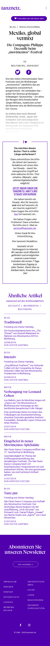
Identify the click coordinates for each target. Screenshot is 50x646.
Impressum (10, 582)
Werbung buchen (9, 609)
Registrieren (35, 600)
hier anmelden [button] (25, 564)
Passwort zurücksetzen (36, 606)
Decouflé (14, 306)
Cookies (8, 602)
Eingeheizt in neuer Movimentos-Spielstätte (21, 443)
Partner (8, 587)
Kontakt (8, 592)
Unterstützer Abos (36, 583)
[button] (17, 72)
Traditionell (13, 323)
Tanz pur (11, 493)
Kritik (7, 387)
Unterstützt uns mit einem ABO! (29, 18)
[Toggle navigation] (46, 8)
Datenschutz (11, 597)
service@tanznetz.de (24, 228)
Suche (31, 590)
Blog (13, 27)
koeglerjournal (29, 27)
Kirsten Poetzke (19, 429)
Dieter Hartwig (18, 345)
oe (24, 62)
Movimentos (31, 306)
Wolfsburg (25, 309)
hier (16, 214)
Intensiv (10, 357)
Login (31, 595)
